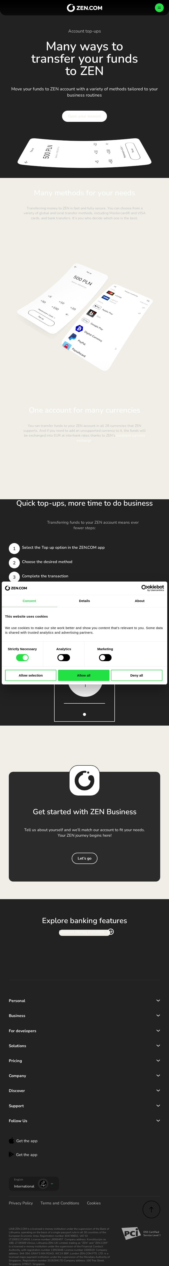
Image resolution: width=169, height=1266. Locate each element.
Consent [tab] (29, 601)
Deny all (136, 675)
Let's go (85, 858)
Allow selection (31, 675)
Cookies (94, 1203)
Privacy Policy (21, 1203)
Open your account (84, 116)
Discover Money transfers (81, 932)
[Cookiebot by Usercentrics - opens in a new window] (144, 588)
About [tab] (140, 601)
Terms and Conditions (59, 1203)
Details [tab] (84, 601)
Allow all (83, 675)
